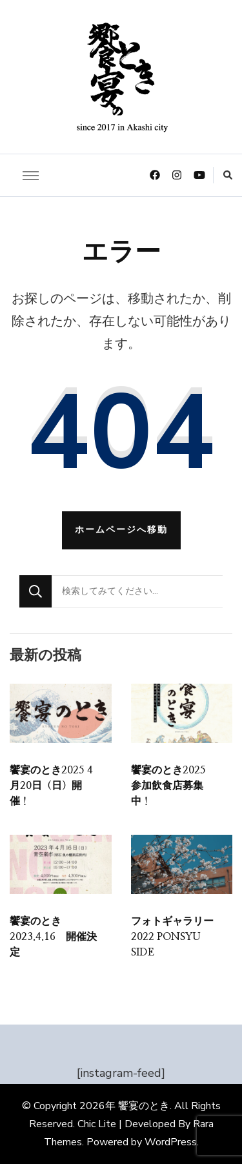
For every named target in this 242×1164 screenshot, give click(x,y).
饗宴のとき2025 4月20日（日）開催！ (51, 785)
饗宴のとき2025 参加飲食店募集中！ (173, 785)
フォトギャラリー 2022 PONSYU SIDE (172, 936)
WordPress (171, 1142)
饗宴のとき (144, 1106)
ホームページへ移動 (121, 530)
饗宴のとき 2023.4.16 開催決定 (53, 936)
